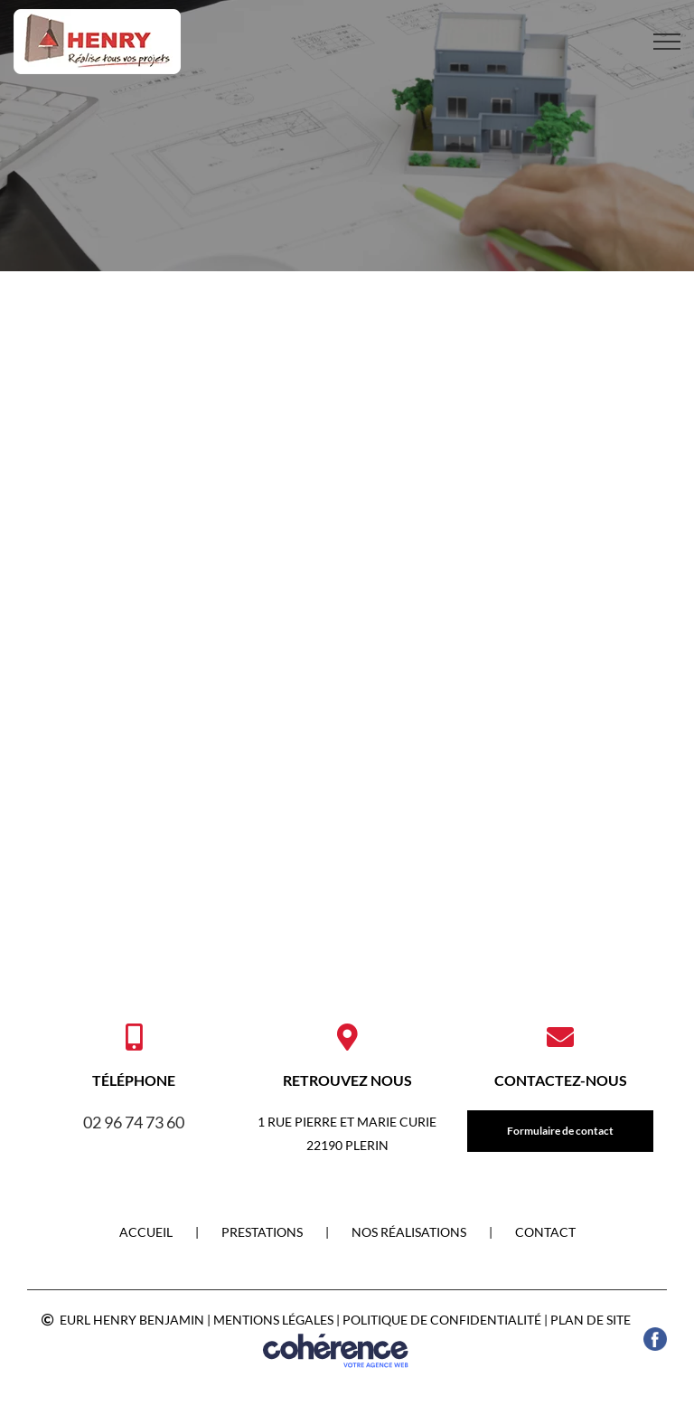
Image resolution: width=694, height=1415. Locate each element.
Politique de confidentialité (441, 1319)
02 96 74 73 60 (133, 1122)
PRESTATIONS (262, 1232)
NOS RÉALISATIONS (409, 1232)
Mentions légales (273, 1319)
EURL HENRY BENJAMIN (132, 1319)
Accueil (146, 1232)
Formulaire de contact (560, 1130)
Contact (545, 1232)
